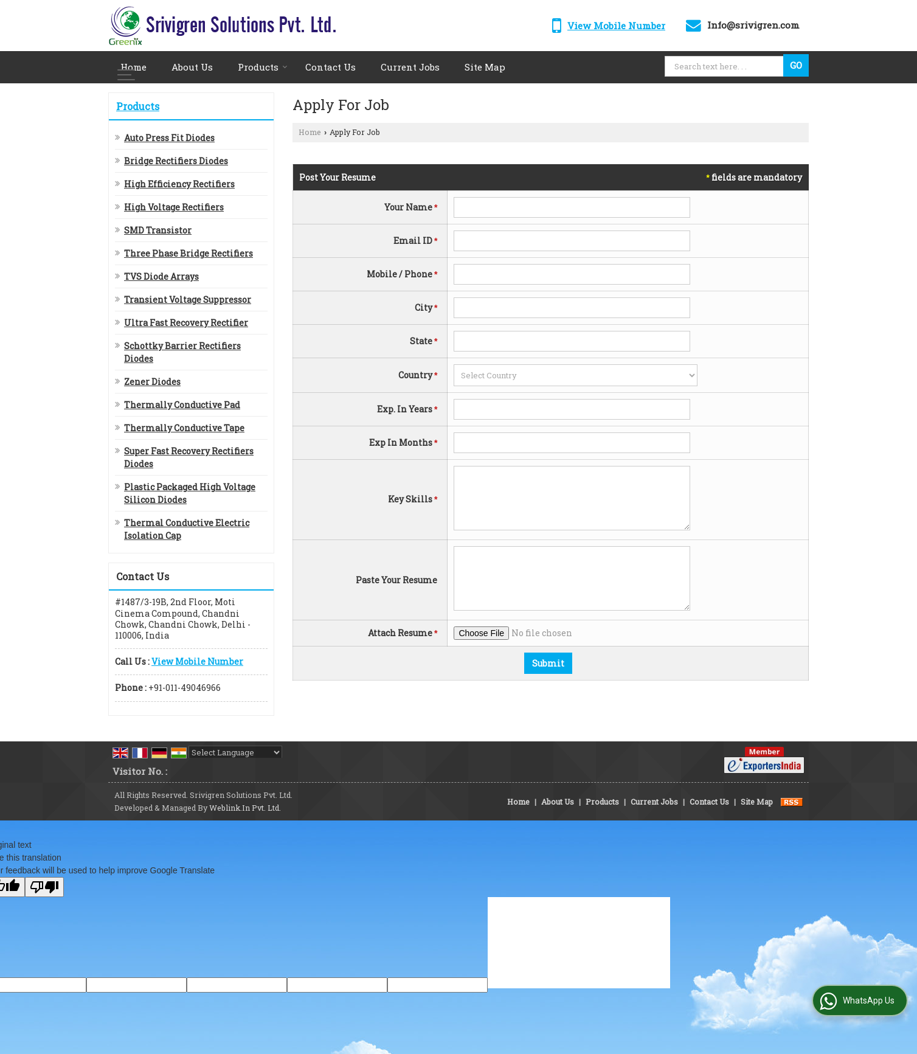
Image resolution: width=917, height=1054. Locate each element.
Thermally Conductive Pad (182, 405)
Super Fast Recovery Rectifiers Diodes (189, 457)
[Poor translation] (44, 887)
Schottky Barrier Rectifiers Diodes (182, 352)
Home (133, 67)
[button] (616, 25)
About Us (192, 67)
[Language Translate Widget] (235, 752)
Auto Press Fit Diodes (169, 138)
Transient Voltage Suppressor (187, 299)
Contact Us (330, 67)
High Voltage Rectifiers (174, 207)
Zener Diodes (152, 381)
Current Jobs (410, 67)
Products (263, 67)
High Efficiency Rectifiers (179, 184)
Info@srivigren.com (753, 25)
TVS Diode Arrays (161, 276)
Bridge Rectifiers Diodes (176, 161)
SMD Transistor (158, 230)
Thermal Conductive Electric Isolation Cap (186, 529)
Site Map (485, 67)
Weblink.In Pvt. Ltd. (245, 808)
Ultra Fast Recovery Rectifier (186, 322)
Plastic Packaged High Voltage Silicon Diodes (189, 493)
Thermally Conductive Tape (184, 428)
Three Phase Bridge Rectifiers (188, 253)
